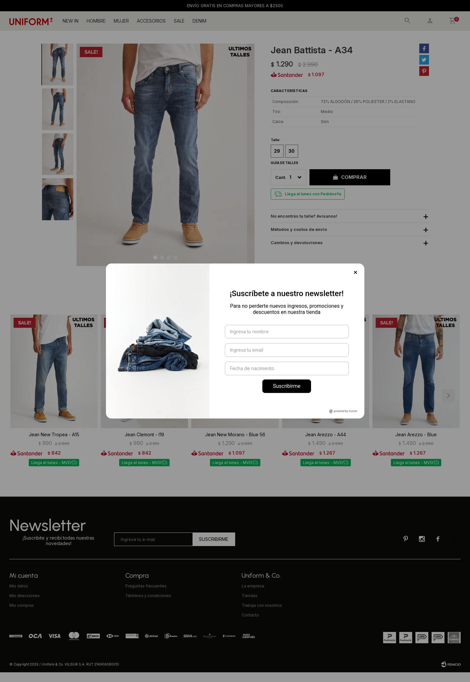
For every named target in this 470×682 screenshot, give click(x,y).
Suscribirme (286, 386)
